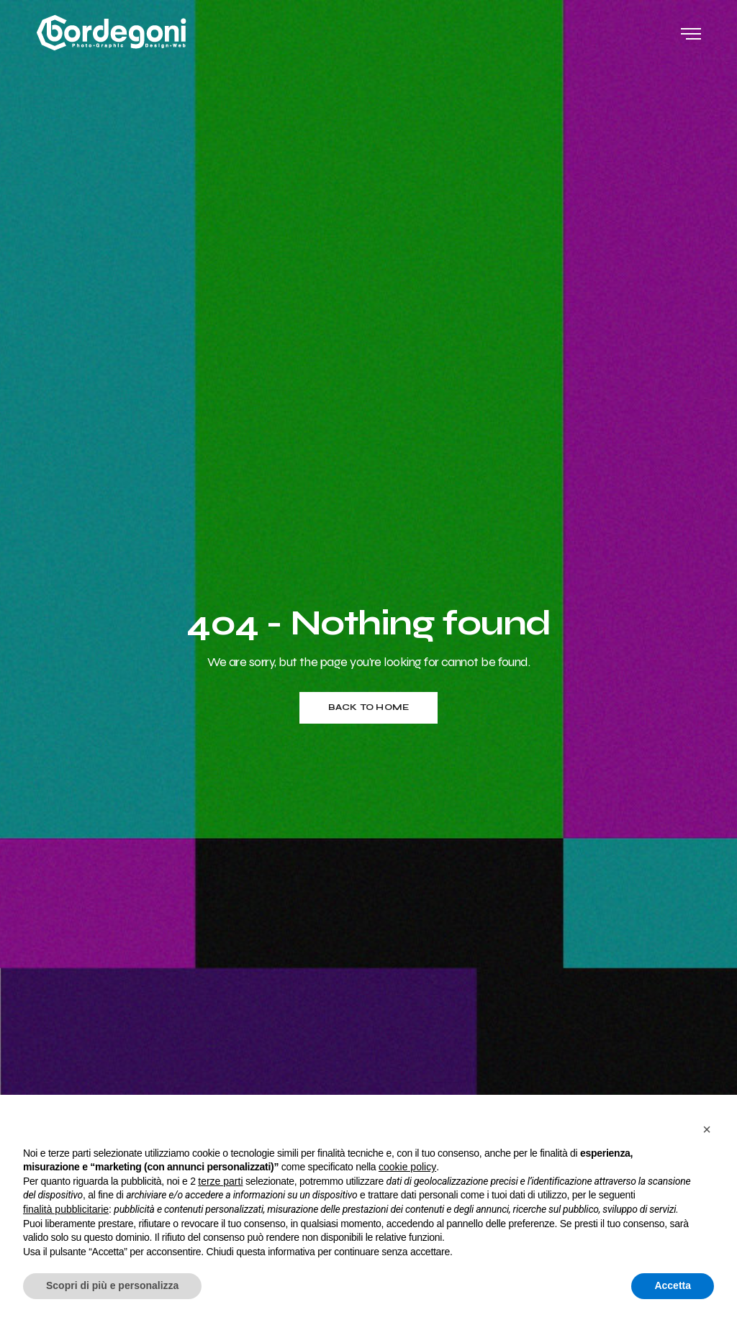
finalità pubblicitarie (66, 1209)
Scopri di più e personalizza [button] (112, 1285)
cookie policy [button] (407, 1167)
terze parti (220, 1181)
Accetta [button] (672, 1285)
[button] (706, 1129)
